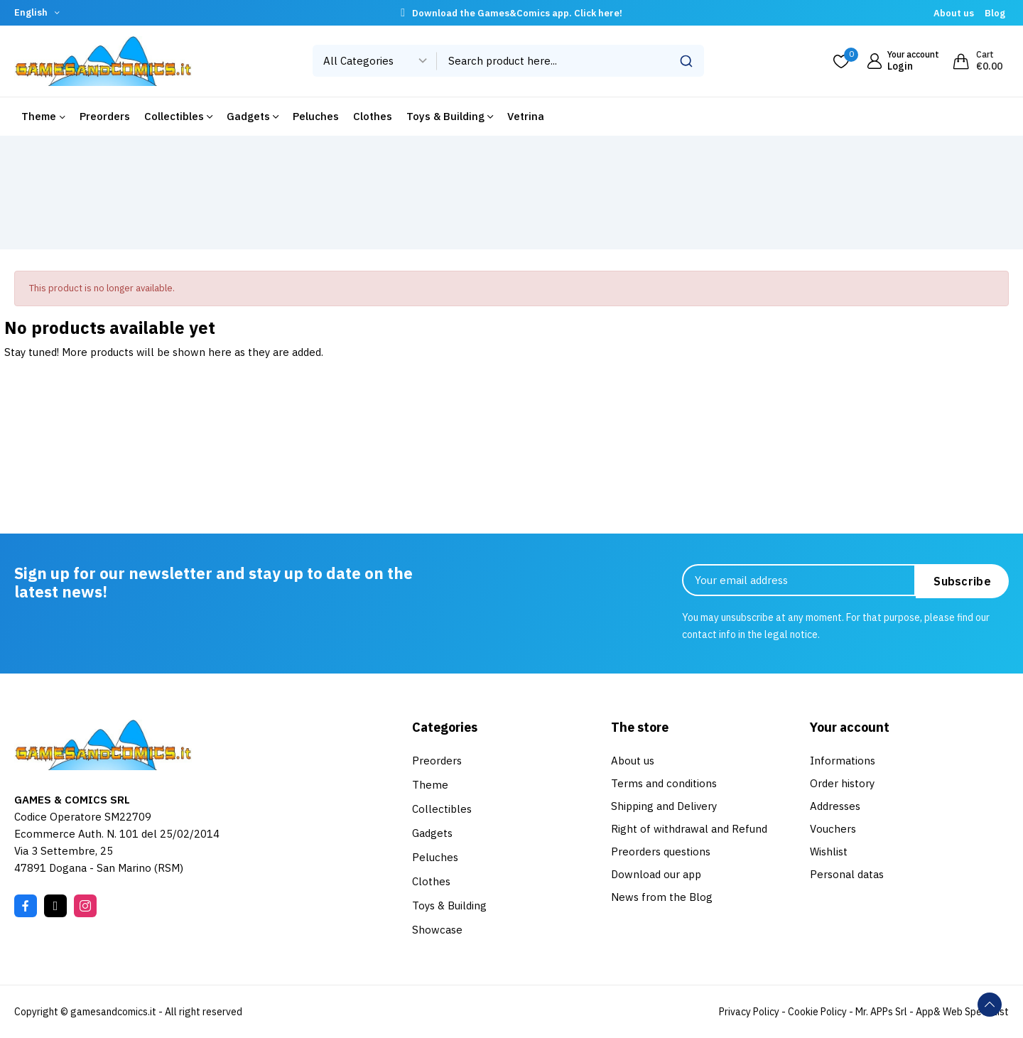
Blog (995, 13)
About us (953, 13)
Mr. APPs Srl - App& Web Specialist (932, 1011)
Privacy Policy (749, 1011)
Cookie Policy (817, 1011)
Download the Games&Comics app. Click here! (517, 13)
